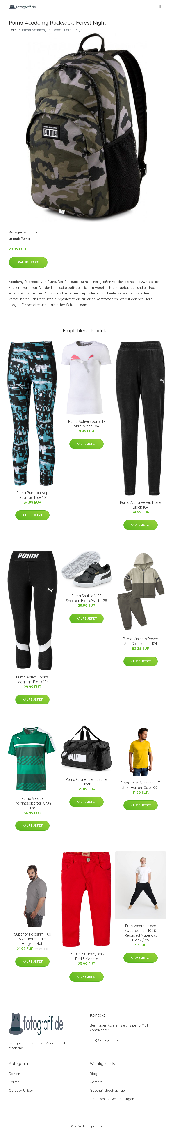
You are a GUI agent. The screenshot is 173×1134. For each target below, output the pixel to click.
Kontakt (96, 1082)
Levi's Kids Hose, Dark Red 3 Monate (86, 956)
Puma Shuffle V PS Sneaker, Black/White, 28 (86, 598)
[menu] (160, 6)
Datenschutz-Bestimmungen (112, 1099)
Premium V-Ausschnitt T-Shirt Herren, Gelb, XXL (140, 785)
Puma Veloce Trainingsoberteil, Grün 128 (32, 803)
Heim (13, 30)
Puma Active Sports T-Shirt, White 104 (86, 423)
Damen (14, 1074)
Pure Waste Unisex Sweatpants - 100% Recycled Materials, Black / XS (141, 933)
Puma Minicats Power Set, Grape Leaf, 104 (140, 641)
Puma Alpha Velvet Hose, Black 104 (140, 504)
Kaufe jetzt (28, 262)
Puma (34, 232)
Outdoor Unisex (21, 1090)
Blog (93, 1074)
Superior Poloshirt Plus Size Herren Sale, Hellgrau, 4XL (32, 939)
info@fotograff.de (104, 1040)
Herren (14, 1082)
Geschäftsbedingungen (108, 1090)
